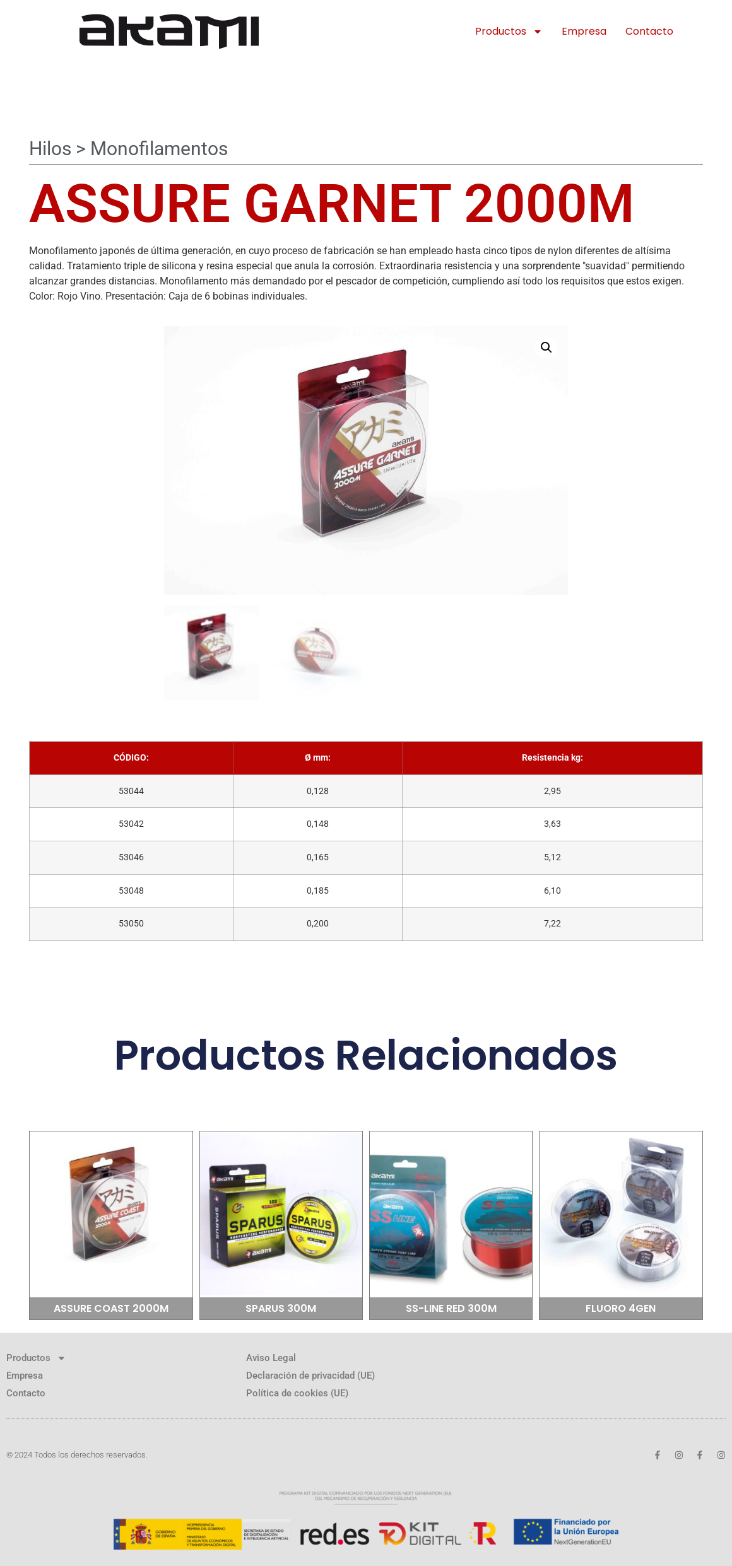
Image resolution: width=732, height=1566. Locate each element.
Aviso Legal (271, 1355)
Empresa (584, 31)
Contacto (649, 31)
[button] (546, 347)
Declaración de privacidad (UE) (310, 1373)
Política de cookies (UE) (297, 1390)
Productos (509, 31)
